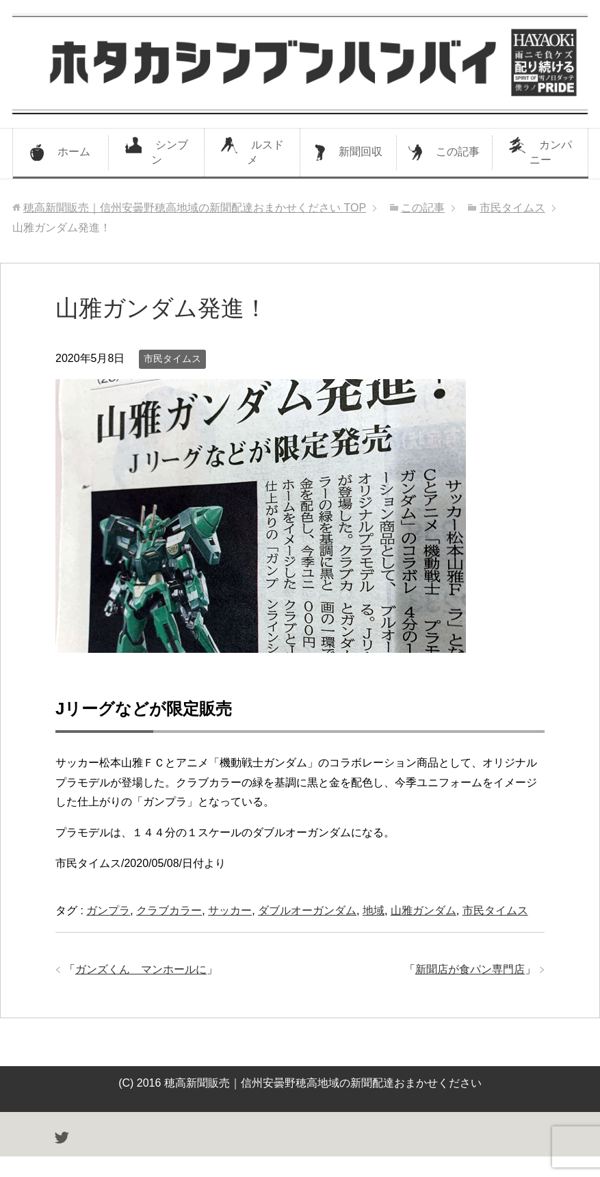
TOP (194, 208)
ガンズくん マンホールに (141, 969)
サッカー (230, 910)
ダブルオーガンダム (307, 910)
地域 (373, 910)
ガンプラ (108, 910)
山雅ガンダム (423, 910)
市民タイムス (172, 358)
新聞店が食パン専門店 (470, 969)
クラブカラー (169, 910)
